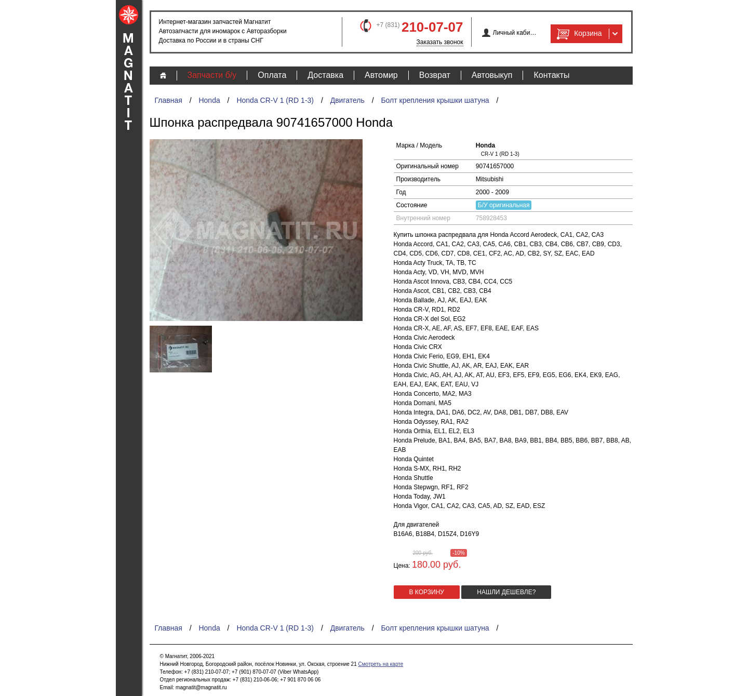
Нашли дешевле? (506, 592)
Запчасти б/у (212, 75)
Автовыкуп (492, 75)
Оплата (272, 75)
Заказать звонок (440, 42)
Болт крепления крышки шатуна (435, 100)
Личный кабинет (515, 32)
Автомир (381, 75)
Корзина (578, 34)
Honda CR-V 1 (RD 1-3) (275, 100)
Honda (209, 100)
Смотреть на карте (380, 664)
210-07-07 (432, 27)
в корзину (426, 592)
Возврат (434, 75)
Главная (168, 100)
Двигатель (347, 100)
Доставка (325, 75)
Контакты (551, 75)
